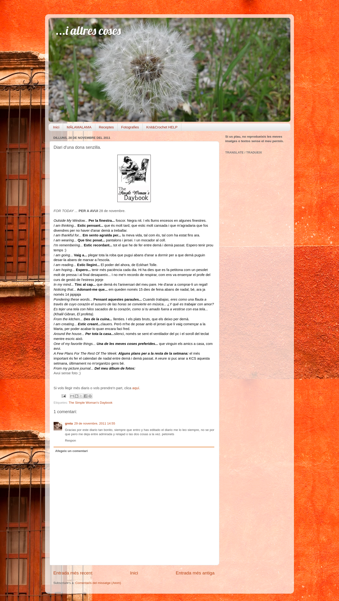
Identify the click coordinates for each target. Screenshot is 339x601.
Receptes (106, 127)
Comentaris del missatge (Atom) (98, 583)
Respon (70, 440)
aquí (135, 388)
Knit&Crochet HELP (162, 127)
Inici (56, 127)
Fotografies (130, 127)
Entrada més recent (72, 572)
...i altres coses (88, 30)
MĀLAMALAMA (79, 127)
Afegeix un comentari (71, 451)
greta (69, 423)
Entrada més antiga (195, 572)
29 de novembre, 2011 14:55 (94, 423)
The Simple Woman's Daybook (91, 402)
